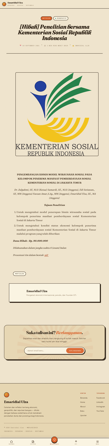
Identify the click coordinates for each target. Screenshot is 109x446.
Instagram (100, 406)
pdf (46, 255)
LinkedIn (99, 402)
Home (82, 402)
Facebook (100, 398)
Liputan (83, 415)
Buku (82, 411)
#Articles (19, 274)
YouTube (100, 411)
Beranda (83, 398)
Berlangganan (75, 353)
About (83, 406)
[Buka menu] (97, 442)
